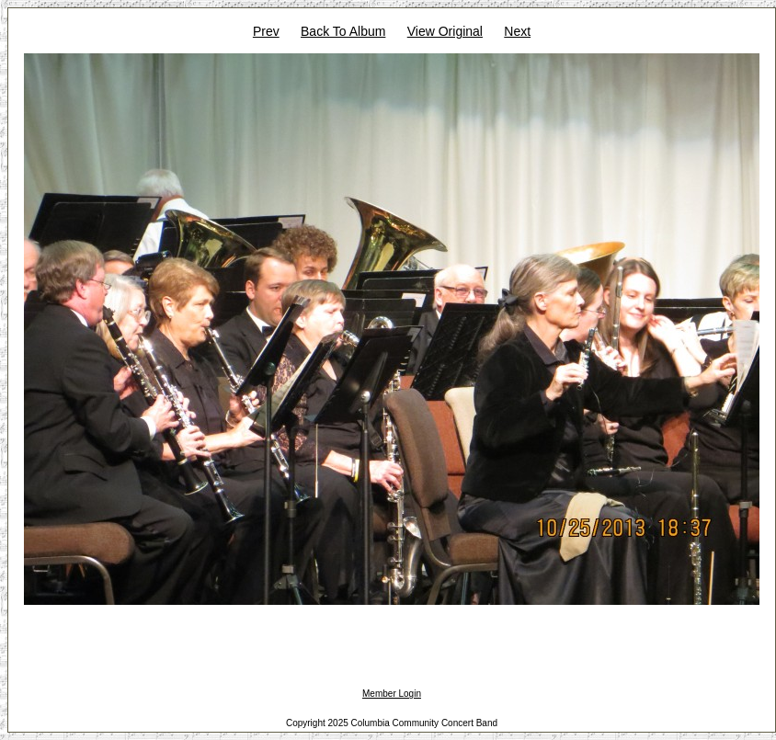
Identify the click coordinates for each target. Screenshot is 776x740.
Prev (266, 31)
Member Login (391, 694)
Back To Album (343, 31)
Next (517, 31)
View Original (445, 31)
